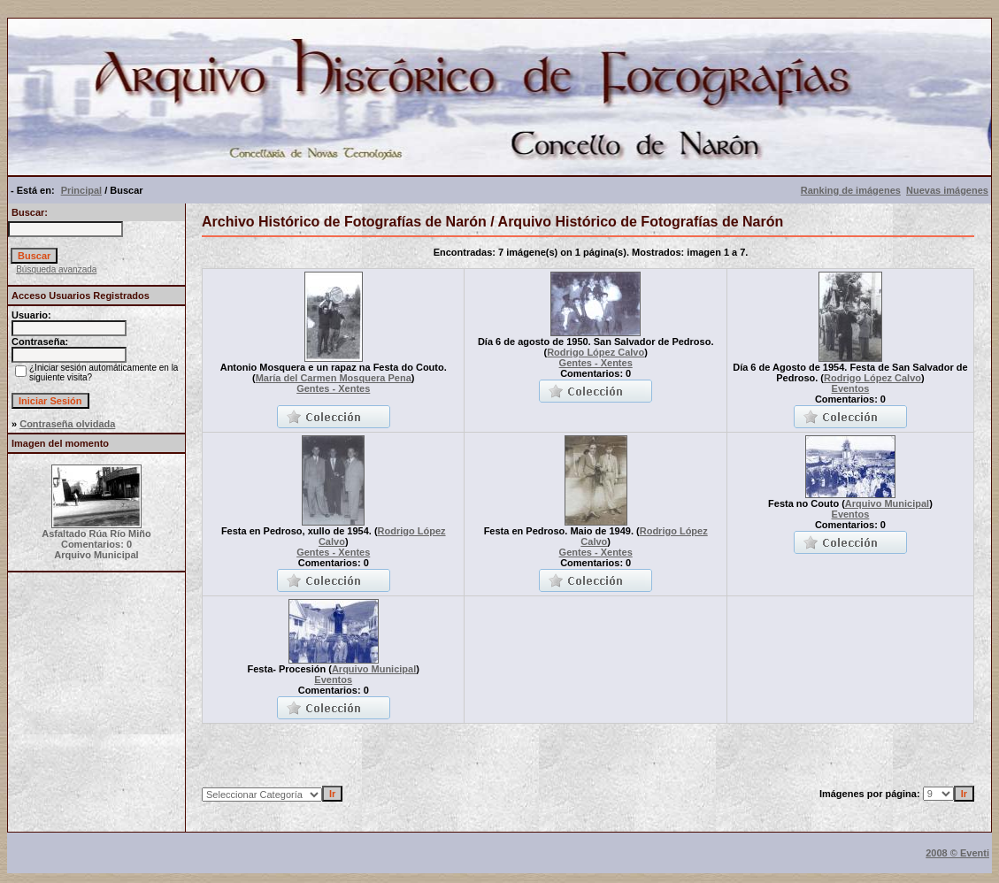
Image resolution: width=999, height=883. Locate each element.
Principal (81, 190)
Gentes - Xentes (333, 388)
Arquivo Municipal (887, 503)
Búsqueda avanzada (56, 269)
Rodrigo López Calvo (595, 352)
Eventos (851, 388)
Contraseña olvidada (67, 423)
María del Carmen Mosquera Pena (333, 377)
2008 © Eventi (957, 853)
